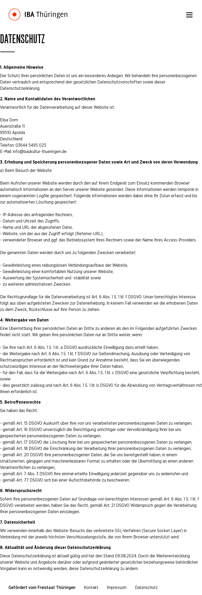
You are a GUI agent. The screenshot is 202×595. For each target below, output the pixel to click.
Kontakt (91, 587)
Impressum (117, 587)
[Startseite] (38, 10)
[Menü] (189, 14)
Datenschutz (146, 587)
